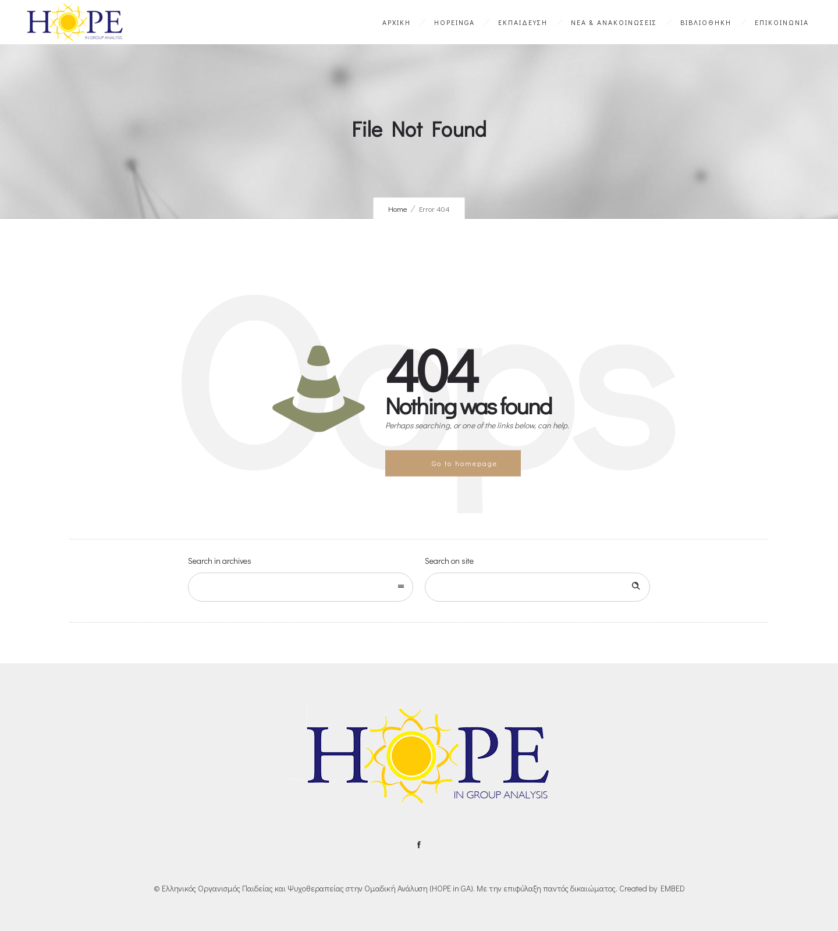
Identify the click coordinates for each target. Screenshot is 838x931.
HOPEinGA (454, 22)
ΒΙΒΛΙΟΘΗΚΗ (706, 22)
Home (397, 209)
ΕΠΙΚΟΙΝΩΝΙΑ (782, 22)
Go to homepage (465, 463)
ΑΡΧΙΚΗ (396, 22)
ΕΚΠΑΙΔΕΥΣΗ (523, 22)
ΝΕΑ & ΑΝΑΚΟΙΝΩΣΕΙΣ (614, 22)
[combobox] (300, 587)
